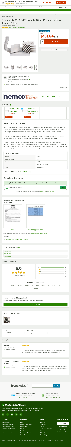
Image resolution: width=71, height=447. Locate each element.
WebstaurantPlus (6, 422)
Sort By (5, 330)
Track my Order (63, 426)
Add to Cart (8, 116)
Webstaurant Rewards (7, 424)
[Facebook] (12, 414)
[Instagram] (3, 414)
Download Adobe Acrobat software (39, 233)
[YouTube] (7, 414)
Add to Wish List (54, 49)
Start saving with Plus (21, 397)
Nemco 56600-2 (8, 253)
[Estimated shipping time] (29, 79)
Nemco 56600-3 (8, 251)
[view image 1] (7, 319)
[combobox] (35, 7)
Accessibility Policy (32, 440)
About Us (42, 422)
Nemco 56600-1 (8, 256)
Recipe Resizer (6, 430)
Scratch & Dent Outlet (26, 424)
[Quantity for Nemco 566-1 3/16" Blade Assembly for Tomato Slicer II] (4, 117)
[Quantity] (42, 41)
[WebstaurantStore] (23, 405)
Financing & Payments (46, 428)
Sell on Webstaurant (45, 432)
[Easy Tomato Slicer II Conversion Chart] (35, 217)
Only (41, 33)
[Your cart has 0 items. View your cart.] (66, 3)
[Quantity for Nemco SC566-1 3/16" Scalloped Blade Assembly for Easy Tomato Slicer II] (23, 117)
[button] (6, 67)
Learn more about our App (53, 397)
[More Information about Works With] (10, 105)
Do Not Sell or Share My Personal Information (51, 440)
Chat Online (61, 429)
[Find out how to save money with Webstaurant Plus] (3, 109)
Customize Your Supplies (8, 428)
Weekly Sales (23, 426)
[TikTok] (16, 414)
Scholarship (43, 430)
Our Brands (43, 424)
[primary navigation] (5, 3)
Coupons (22, 428)
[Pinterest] (21, 414)
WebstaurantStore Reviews (27, 432)
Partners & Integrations (8, 432)
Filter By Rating (30, 330)
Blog (21, 422)
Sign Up (56, 386)
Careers (42, 426)
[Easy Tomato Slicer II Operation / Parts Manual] (13, 217)
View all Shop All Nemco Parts (52, 97)
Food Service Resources (26, 430)
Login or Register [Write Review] (35, 304)
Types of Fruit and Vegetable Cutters (22, 239)
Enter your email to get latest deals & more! (19, 386)
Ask (63, 187)
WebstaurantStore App (8, 426)
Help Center (63, 423)
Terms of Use (43, 191)
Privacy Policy (51, 191)
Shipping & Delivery (63, 431)
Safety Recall (23, 435)
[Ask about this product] (35, 187)
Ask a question (21, 27)
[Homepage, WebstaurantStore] (35, 3)
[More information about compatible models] (19, 247)
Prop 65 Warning (25, 172)
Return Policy (43, 435)
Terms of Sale (5, 440)
